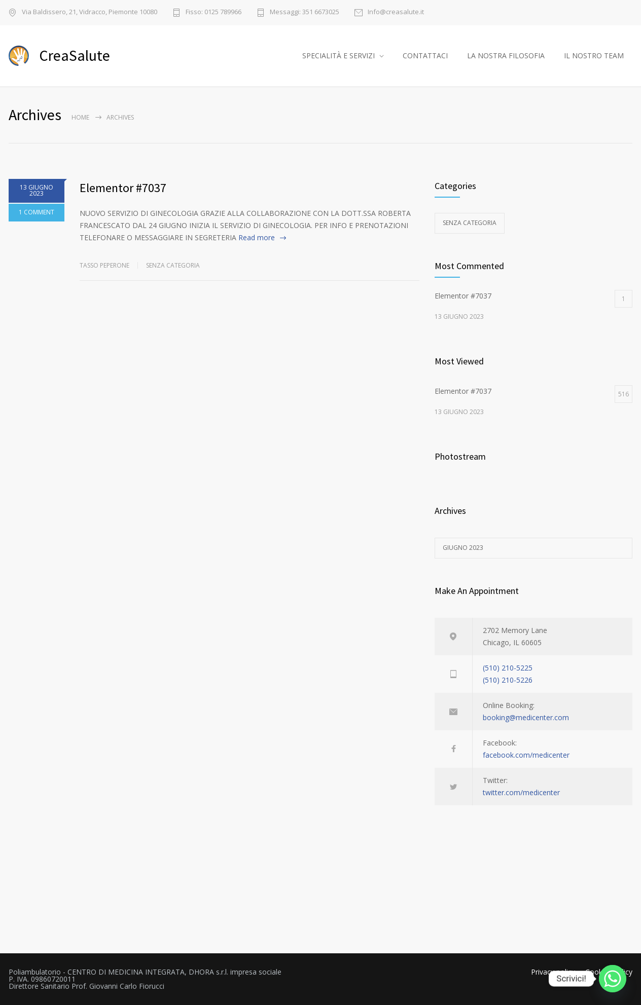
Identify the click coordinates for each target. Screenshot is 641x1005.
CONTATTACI (425, 55)
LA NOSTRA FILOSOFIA (506, 55)
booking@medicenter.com (526, 717)
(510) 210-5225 (507, 668)
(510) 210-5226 (507, 680)
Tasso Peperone (104, 265)
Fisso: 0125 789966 (213, 12)
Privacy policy (553, 972)
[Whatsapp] (612, 978)
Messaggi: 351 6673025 (304, 12)
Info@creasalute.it (396, 12)
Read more (256, 237)
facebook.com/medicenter (526, 755)
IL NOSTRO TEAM (594, 55)
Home (80, 117)
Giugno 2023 (463, 547)
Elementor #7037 (123, 188)
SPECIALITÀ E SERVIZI (338, 55)
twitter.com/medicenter (521, 792)
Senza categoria (173, 265)
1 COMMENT (36, 212)
